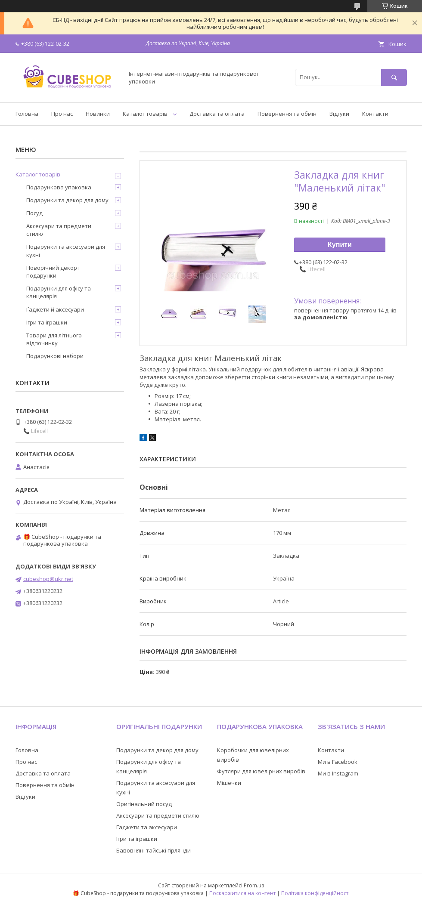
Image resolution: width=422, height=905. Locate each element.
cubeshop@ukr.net (48, 578)
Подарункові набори (55, 356)
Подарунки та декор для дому (67, 200)
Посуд (34, 213)
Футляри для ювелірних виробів (261, 771)
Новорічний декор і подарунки (53, 271)
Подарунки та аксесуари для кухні (65, 250)
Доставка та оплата (217, 113)
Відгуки (339, 113)
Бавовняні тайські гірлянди (153, 850)
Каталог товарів (145, 113)
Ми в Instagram (338, 773)
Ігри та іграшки (46, 322)
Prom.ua (254, 885)
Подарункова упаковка (58, 187)
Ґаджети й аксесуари (55, 309)
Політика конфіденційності (315, 893)
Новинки (98, 113)
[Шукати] (394, 77)
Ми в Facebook (337, 762)
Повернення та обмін (287, 113)
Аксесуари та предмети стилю (58, 230)
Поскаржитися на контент (242, 893)
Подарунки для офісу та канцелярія (58, 292)
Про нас (62, 113)
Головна (27, 113)
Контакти (375, 113)
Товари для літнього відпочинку (54, 339)
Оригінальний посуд (144, 804)
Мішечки (229, 783)
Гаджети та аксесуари (146, 827)
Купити (340, 244)
